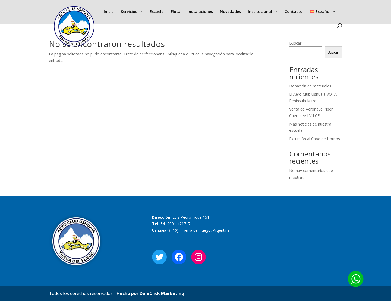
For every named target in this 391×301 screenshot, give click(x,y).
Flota (176, 12)
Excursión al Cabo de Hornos (314, 138)
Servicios (129, 12)
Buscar (295, 43)
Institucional (260, 12)
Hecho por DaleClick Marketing (150, 293)
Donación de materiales (310, 86)
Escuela (157, 12)
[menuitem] (323, 16)
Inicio (109, 12)
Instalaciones (200, 12)
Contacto (293, 12)
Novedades (230, 12)
